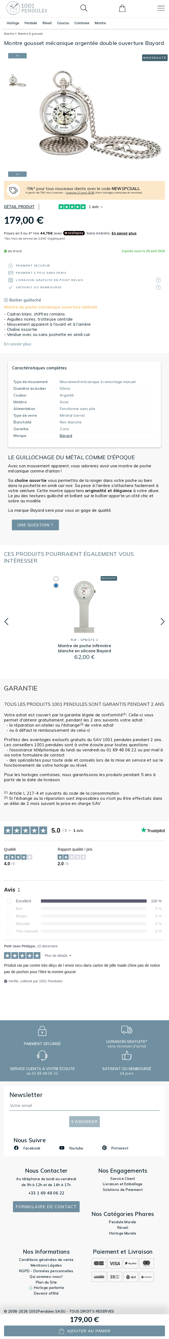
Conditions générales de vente (46, 1259)
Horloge (13, 23)
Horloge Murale (122, 1233)
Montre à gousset (30, 34)
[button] (6, 622)
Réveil (47, 23)
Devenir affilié (46, 1293)
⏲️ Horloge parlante (46, 1287)
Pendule (30, 23)
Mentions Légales (46, 1265)
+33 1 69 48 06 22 (46, 1193)
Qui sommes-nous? (46, 1276)
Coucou (63, 23)
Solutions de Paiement (123, 1189)
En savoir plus (17, 343)
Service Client (122, 1178)
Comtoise (81, 23)
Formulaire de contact (46, 1206)
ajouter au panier (84, 1331)
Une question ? (36, 525)
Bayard (66, 435)
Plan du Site (46, 1282)
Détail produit (19, 206)
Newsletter (26, 1095)
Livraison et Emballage (123, 1184)
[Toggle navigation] (161, 8)
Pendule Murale (122, 1222)
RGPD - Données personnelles (46, 1271)
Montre (100, 23)
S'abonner (84, 1121)
